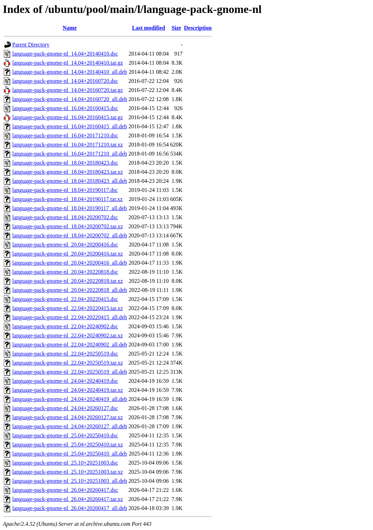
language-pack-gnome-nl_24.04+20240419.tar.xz (67, 390)
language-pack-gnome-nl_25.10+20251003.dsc (65, 463)
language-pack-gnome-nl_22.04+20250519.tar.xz (67, 363)
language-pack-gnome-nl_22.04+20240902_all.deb (69, 345)
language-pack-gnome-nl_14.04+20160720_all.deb (69, 99)
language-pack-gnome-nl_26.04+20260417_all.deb (69, 508)
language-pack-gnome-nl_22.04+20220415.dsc (65, 299)
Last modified (148, 28)
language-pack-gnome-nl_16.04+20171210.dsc (65, 135)
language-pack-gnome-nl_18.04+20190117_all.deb (69, 208)
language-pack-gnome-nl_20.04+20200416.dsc (65, 245)
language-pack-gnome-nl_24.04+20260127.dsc (65, 408)
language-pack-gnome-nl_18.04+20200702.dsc (65, 217)
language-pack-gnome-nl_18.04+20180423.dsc (65, 163)
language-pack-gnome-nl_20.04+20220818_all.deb (69, 290)
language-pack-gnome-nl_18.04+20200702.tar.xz (67, 226)
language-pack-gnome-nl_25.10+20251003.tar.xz (67, 472)
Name (70, 28)
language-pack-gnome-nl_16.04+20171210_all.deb (69, 154)
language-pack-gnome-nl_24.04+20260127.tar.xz (67, 417)
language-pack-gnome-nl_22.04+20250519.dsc (65, 354)
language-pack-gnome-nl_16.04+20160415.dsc (65, 108)
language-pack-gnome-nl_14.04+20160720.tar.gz (67, 90)
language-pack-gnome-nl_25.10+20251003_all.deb (69, 481)
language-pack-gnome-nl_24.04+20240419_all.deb (69, 399)
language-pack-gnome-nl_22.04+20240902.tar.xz (67, 335)
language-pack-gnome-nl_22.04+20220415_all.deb (69, 317)
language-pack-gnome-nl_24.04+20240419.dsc (65, 381)
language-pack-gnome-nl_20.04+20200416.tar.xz (67, 254)
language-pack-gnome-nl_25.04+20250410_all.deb (69, 454)
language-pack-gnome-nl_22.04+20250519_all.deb (69, 372)
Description (198, 28)
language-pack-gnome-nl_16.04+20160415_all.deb (69, 126)
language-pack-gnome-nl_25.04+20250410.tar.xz (67, 444)
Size (176, 28)
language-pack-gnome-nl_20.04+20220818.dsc (65, 272)
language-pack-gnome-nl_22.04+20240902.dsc (65, 326)
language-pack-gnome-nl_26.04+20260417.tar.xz (67, 499)
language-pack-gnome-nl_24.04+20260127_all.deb (69, 426)
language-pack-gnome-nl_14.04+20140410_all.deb (69, 72)
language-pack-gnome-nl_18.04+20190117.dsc (65, 190)
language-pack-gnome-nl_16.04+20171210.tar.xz (67, 145)
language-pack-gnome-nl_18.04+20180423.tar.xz (67, 172)
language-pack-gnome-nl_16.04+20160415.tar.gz (67, 117)
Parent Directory (30, 45)
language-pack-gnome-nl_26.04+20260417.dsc (65, 490)
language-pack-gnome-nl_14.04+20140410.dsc (65, 54)
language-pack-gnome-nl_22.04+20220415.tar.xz (67, 308)
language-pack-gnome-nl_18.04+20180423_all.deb (69, 181)
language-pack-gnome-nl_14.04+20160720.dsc (65, 81)
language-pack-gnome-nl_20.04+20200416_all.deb (69, 263)
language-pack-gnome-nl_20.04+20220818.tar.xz (67, 281)
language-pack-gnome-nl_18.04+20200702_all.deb (69, 235)
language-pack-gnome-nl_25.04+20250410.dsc (65, 435)
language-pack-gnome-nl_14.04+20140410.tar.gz (67, 63)
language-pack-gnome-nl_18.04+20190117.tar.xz (67, 199)
